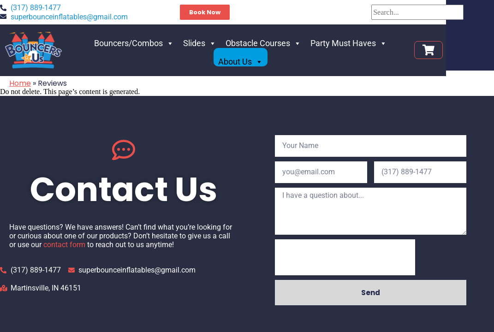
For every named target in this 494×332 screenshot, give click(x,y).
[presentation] (345, 257)
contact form (64, 244)
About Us (405, 54)
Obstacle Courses (250, 54)
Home (20, 83)
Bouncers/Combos (121, 54)
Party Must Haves (336, 54)
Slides (186, 54)
